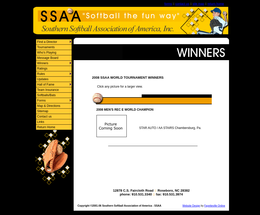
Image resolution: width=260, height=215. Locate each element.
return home (215, 4)
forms (168, 4)
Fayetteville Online (214, 205)
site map (198, 4)
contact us (182, 4)
